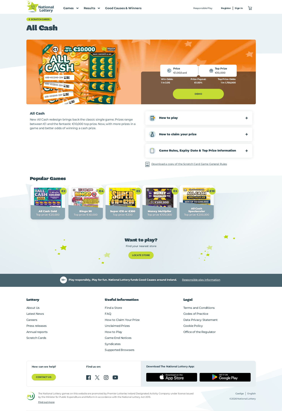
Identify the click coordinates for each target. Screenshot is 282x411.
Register (226, 8)
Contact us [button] (43, 377)
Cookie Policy (193, 326)
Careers (31, 320)
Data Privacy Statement (200, 320)
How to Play (113, 332)
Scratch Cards (36, 338)
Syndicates (112, 344)
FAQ (108, 314)
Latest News (35, 314)
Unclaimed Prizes (117, 326)
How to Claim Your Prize (122, 320)
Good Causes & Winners (123, 8)
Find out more (46, 402)
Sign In (239, 8)
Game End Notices (118, 338)
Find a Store (113, 308)
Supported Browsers (119, 350)
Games (71, 8)
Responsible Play (202, 8)
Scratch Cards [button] (39, 19)
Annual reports (37, 332)
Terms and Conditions (199, 308)
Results (92, 8)
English (251, 393)
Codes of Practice (195, 314)
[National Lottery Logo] (40, 6)
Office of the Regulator (199, 332)
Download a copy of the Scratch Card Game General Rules (189, 164)
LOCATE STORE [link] (141, 255)
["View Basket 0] (250, 8)
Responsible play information (201, 279)
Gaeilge (239, 393)
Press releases (36, 326)
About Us (33, 308)
